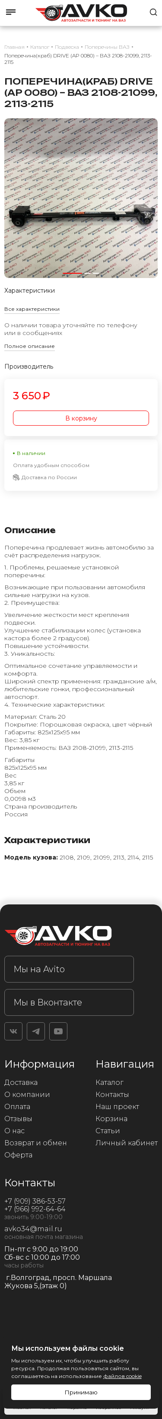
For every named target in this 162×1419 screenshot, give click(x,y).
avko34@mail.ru (33, 1229)
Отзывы (18, 1119)
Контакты (112, 1094)
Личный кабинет (126, 1143)
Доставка (21, 1082)
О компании (27, 1094)
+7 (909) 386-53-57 (35, 1201)
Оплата (17, 1107)
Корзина (111, 1119)
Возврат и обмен (35, 1143)
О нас (14, 1131)
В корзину (81, 418)
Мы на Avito (39, 969)
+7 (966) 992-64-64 (35, 1209)
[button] (72, 273)
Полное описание (29, 346)
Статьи (107, 1131)
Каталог (109, 1082)
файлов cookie (122, 1376)
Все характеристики (32, 309)
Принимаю (81, 1392)
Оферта (18, 1155)
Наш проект (117, 1107)
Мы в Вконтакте (47, 1002)
